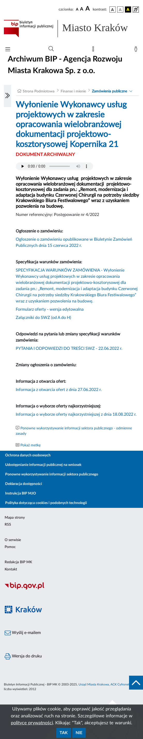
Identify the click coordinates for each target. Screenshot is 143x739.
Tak (64, 733)
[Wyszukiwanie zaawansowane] (51, 48)
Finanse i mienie (73, 91)
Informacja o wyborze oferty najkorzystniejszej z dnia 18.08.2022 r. (76, 414)
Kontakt (11, 569)
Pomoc (10, 547)
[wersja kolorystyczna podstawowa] (112, 9)
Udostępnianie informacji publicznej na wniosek (43, 465)
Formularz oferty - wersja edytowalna (50, 309)
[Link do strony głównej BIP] (71, 28)
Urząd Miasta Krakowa (93, 684)
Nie (79, 733)
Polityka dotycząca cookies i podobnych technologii (46, 503)
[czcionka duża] (88, 8)
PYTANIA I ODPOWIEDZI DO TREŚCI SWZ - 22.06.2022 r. (69, 348)
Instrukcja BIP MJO (20, 493)
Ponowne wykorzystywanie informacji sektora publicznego (51, 474)
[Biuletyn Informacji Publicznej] (71, 589)
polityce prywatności (32, 723)
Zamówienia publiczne (109, 91)
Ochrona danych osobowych (28, 455)
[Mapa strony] (94, 50)
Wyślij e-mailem (23, 633)
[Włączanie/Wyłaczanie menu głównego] (8, 49)
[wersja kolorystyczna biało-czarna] (120, 9)
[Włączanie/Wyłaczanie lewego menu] (7, 96)
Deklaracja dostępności (23, 484)
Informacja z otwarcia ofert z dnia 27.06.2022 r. (59, 390)
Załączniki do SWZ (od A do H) (43, 318)
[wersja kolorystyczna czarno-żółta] (128, 9)
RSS (8, 524)
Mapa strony (15, 517)
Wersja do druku (23, 656)
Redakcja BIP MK (18, 562)
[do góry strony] (136, 683)
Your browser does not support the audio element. (54, 166)
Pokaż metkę (30, 445)
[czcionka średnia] (82, 9)
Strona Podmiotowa (38, 91)
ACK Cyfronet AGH (123, 684)
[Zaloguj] (136, 50)
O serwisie (13, 540)
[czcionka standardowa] (77, 9)
